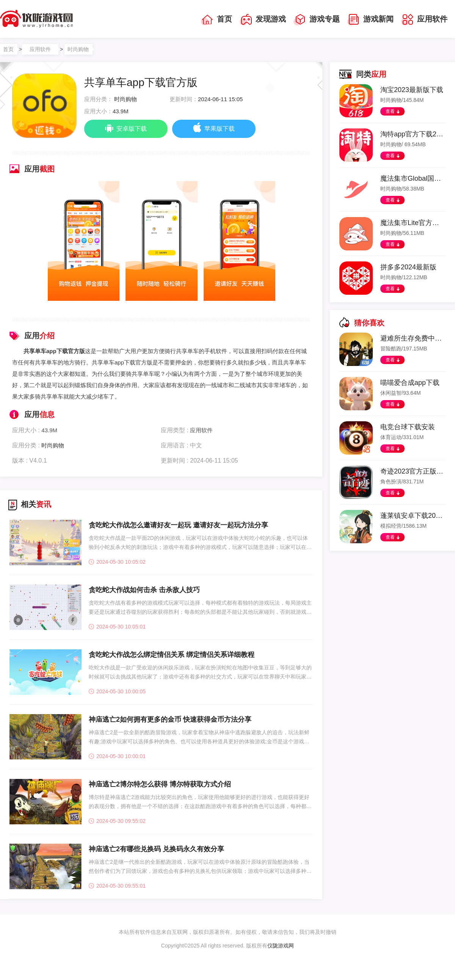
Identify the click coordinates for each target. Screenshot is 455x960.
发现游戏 (263, 19)
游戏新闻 (370, 19)
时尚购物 (78, 49)
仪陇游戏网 (280, 946)
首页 (216, 19)
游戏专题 (316, 19)
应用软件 (424, 19)
